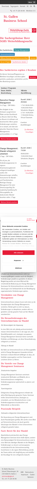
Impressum (24, 475)
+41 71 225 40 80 (19, 11)
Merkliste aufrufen (33, 77)
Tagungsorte (14, 6)
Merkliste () (30, 11)
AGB (22, 472)
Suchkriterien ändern (19, 62)
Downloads (5, 6)
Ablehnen (18, 268)
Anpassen (18, 260)
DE (28, 6)
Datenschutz (29, 472)
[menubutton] (31, 2)
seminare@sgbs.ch (8, 476)
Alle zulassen (18, 252)
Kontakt (22, 6)
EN (31, 6)
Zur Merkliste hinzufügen (29, 131)
